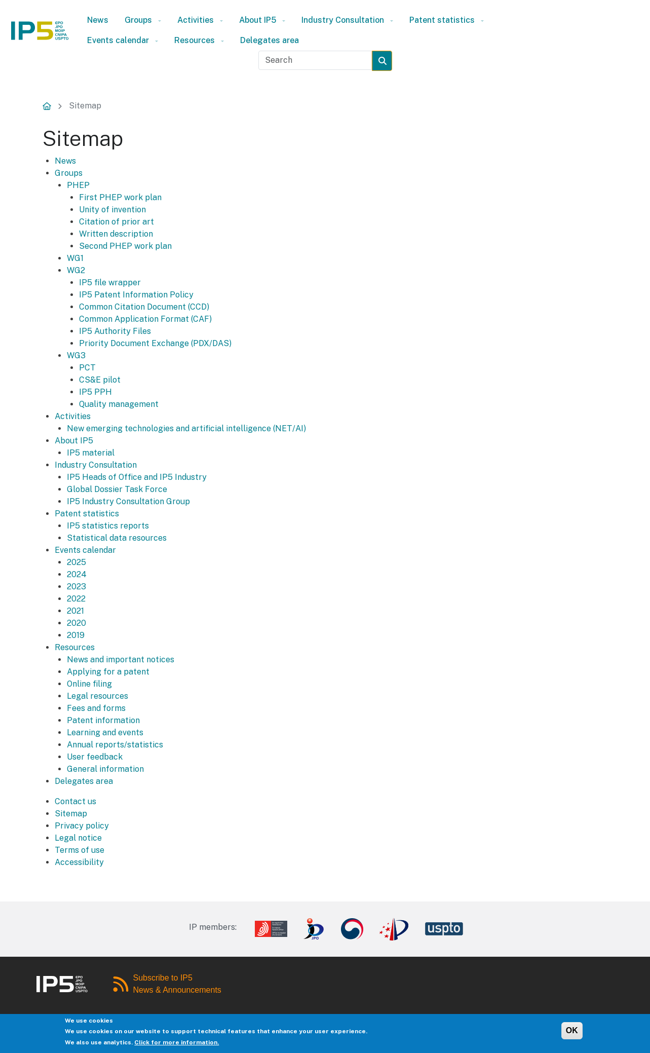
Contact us (75, 801)
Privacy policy (82, 826)
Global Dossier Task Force (117, 489)
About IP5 (257, 20)
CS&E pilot (100, 380)
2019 (76, 635)
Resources (194, 40)
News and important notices (120, 659)
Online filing (89, 684)
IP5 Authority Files (115, 331)
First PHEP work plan (120, 197)
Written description (116, 234)
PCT (87, 367)
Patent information (103, 720)
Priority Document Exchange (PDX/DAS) (155, 343)
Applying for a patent (108, 671)
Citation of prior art (116, 222)
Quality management (119, 404)
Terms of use (79, 850)
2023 (76, 586)
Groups (138, 20)
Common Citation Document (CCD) (144, 307)
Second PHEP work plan (125, 246)
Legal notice (78, 838)
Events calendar (118, 40)
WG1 (75, 258)
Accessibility (79, 862)
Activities (195, 20)
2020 (76, 623)
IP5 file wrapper (110, 282)
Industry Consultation (342, 20)
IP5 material (90, 453)
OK (572, 1032)
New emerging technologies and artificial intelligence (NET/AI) (186, 428)
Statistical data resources (117, 538)
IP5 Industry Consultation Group (128, 501)
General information (105, 769)
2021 (75, 611)
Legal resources (97, 696)
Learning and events (105, 732)
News (97, 20)
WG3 (76, 355)
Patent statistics (442, 20)
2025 (76, 562)
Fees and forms (96, 708)
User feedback (95, 757)
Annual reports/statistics (115, 744)
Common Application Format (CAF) (145, 319)
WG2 (76, 270)
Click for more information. (176, 1044)
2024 (77, 574)
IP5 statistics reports (108, 526)
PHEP (78, 185)
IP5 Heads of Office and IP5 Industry (137, 477)
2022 (76, 599)
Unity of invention (112, 209)
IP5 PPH (95, 392)
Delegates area (269, 40)
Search (389, 61)
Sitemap (85, 105)
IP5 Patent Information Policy (136, 294)
